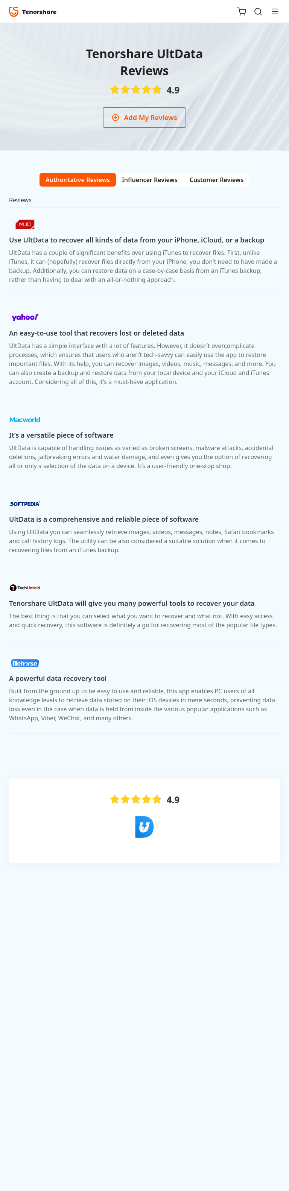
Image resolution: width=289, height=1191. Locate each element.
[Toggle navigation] (272, 11)
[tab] (78, 180)
